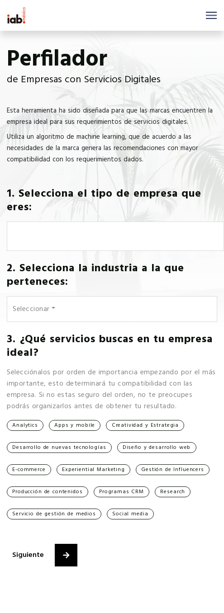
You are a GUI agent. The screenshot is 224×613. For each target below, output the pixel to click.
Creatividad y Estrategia (145, 425)
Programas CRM (121, 491)
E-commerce (29, 469)
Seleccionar (31, 309)
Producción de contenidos (47, 491)
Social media (130, 514)
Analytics (25, 425)
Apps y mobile (74, 425)
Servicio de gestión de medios (54, 514)
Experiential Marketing (93, 469)
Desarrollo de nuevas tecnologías (59, 447)
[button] (66, 555)
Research (172, 491)
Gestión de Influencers (172, 469)
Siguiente (44, 555)
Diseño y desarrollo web (157, 447)
